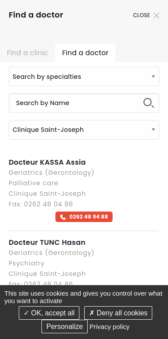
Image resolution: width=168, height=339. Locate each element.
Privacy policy (109, 326)
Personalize (64, 326)
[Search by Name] (84, 103)
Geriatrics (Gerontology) (52, 172)
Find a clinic (27, 52)
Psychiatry (27, 263)
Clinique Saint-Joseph (47, 193)
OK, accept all (49, 313)
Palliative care (34, 183)
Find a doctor (85, 52)
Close (146, 15)
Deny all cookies (118, 313)
